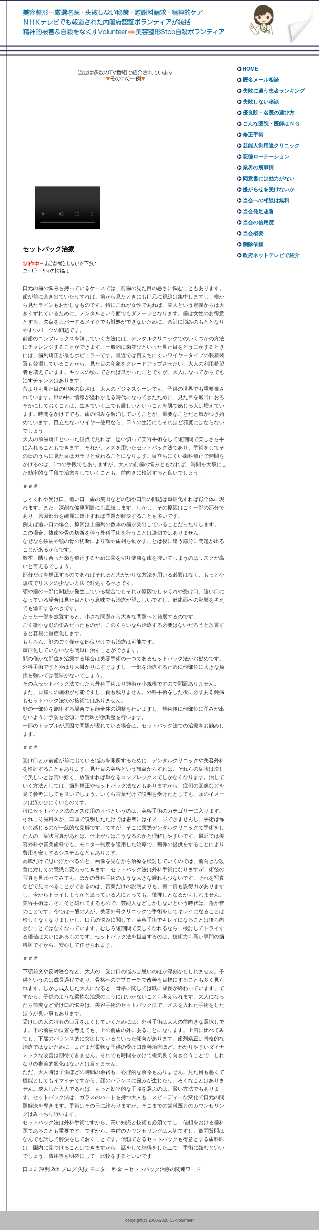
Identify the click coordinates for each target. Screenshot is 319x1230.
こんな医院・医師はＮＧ (271, 123)
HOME (250, 69)
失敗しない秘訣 (261, 102)
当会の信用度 (258, 222)
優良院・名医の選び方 (268, 112)
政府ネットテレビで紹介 (271, 255)
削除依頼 (253, 244)
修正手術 (253, 134)
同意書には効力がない (268, 178)
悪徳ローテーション (266, 156)
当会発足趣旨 (258, 211)
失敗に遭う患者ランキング (274, 91)
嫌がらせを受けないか (268, 189)
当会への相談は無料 (266, 200)
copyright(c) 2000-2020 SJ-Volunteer (159, 1220)
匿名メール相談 (261, 80)
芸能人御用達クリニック (271, 145)
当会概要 (253, 233)
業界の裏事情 (258, 167)
